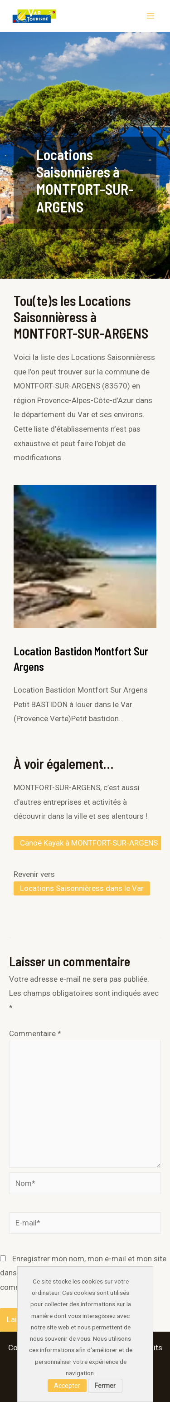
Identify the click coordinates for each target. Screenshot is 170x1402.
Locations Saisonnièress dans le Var (82, 888)
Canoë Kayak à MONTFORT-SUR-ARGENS (89, 842)
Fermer (105, 1385)
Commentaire (35, 1033)
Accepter (67, 1385)
